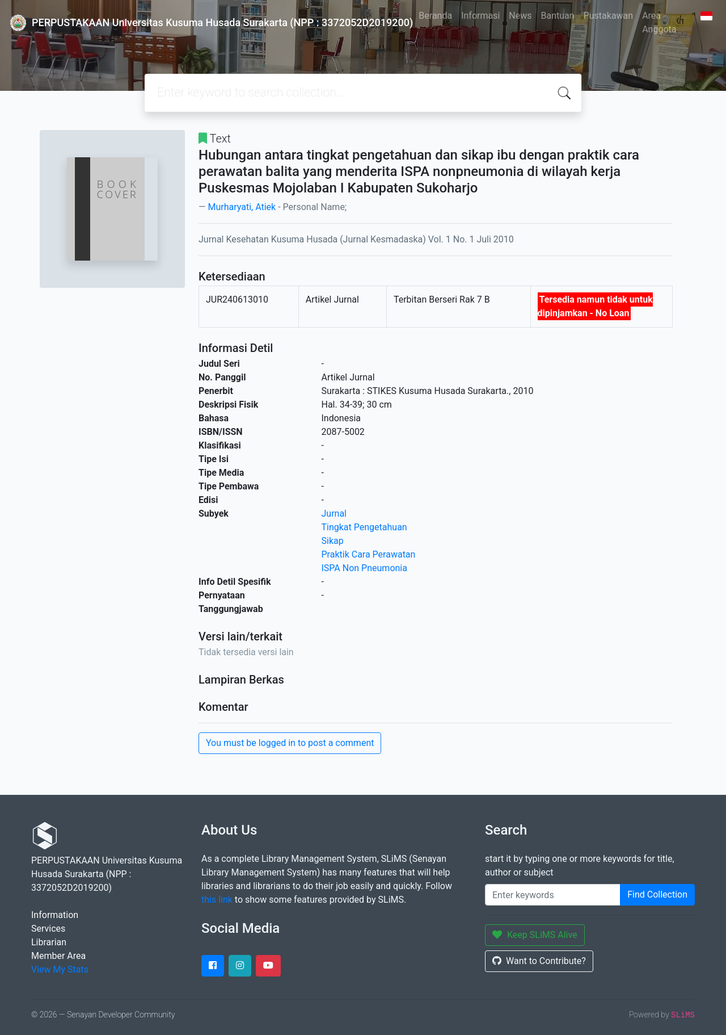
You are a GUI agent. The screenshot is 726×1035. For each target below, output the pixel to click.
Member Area (58, 955)
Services (48, 928)
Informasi (480, 15)
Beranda (435, 15)
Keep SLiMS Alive (534, 934)
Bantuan (558, 15)
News (520, 15)
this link (217, 899)
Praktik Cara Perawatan (369, 554)
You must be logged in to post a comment (290, 743)
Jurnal (334, 513)
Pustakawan (608, 15)
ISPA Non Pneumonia (364, 568)
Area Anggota (659, 22)
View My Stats (59, 969)
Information (54, 915)
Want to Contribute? (539, 961)
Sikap (333, 540)
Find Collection (657, 894)
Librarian (48, 942)
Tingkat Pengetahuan (364, 527)
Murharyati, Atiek (242, 207)
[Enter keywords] (553, 895)
